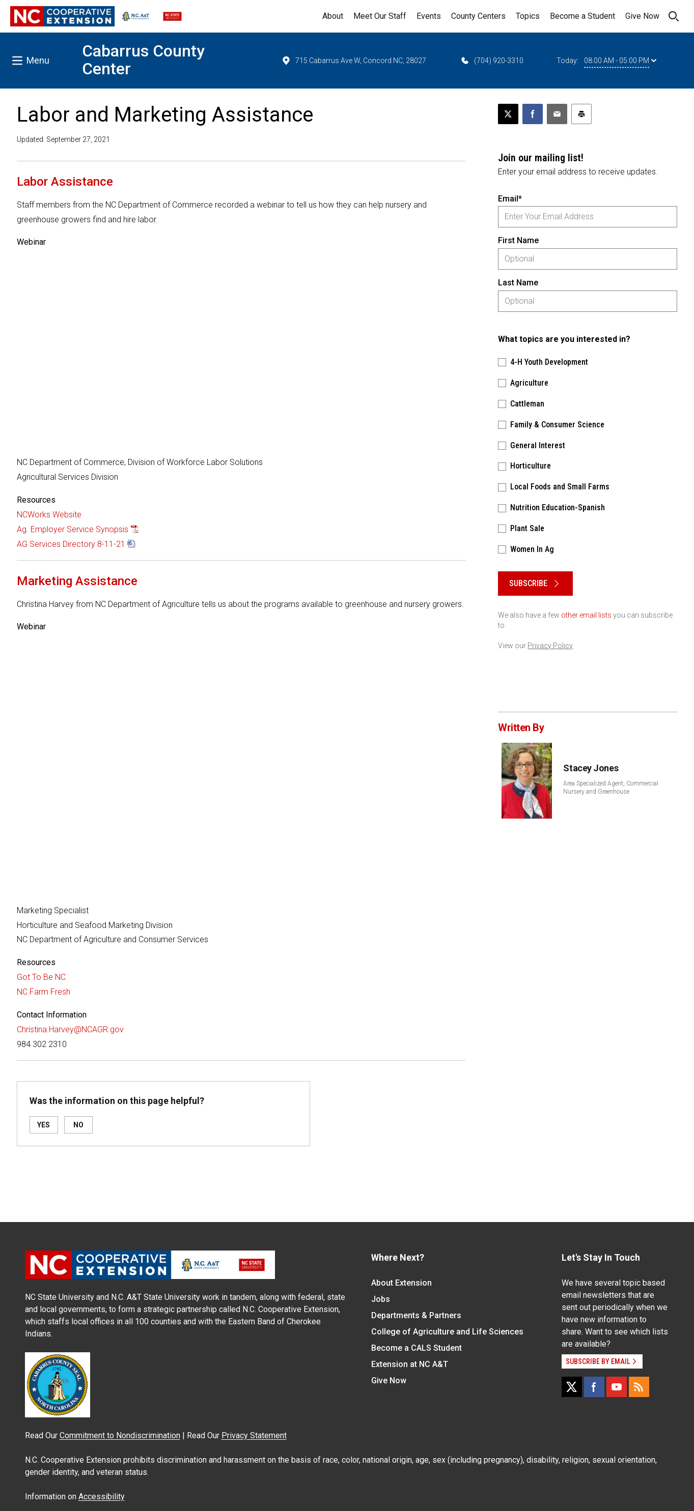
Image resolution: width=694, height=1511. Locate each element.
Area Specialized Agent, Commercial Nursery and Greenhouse (610, 787)
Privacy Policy (550, 646)
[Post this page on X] (508, 114)
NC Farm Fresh (43, 992)
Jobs (380, 1299)
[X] (572, 1387)
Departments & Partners (416, 1315)
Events (429, 16)
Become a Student (582, 16)
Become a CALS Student (416, 1348)
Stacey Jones (590, 768)
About (332, 16)
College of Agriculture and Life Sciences (447, 1331)
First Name (518, 240)
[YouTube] (616, 1387)
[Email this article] (557, 114)
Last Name (518, 282)
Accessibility (101, 1496)
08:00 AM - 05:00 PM (620, 60)
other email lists (586, 615)
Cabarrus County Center (143, 59)
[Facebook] (594, 1387)
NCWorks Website (49, 514)
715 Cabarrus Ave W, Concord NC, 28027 (353, 60)
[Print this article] (581, 114)
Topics (528, 16)
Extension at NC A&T (409, 1364)
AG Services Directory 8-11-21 (71, 544)
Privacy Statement (254, 1435)
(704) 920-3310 (491, 60)
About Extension (401, 1283)
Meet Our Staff (379, 16)
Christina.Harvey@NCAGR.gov (70, 1029)
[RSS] (639, 1387)
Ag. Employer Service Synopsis (72, 529)
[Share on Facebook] (532, 114)
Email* (510, 199)
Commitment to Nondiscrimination (120, 1435)
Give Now (642, 16)
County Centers (478, 16)
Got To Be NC (41, 977)
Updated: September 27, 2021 (63, 139)
